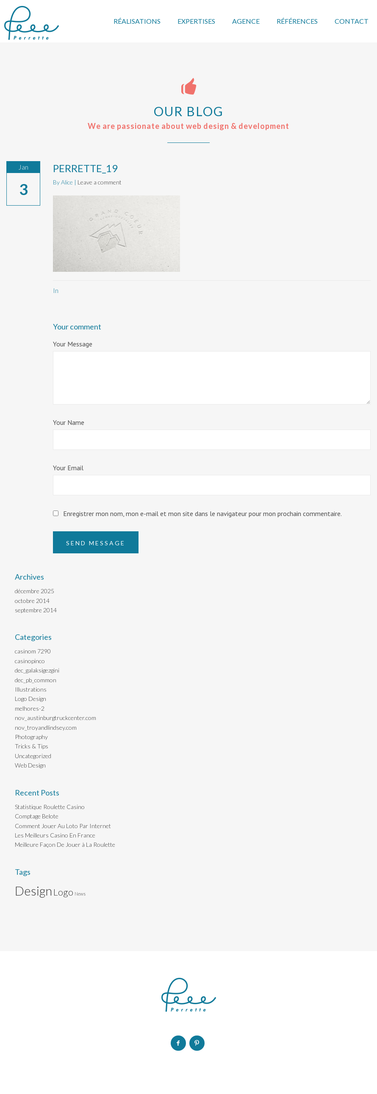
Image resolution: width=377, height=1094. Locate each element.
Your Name (68, 422)
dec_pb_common (35, 680)
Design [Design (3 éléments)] (33, 890)
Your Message (72, 344)
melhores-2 (29, 708)
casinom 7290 (33, 651)
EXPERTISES (196, 21)
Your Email (68, 467)
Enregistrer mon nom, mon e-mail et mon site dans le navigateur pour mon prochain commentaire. (202, 513)
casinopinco (30, 660)
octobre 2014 (32, 600)
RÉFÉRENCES (297, 21)
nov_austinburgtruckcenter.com (55, 717)
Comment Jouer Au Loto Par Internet (63, 825)
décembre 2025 (34, 590)
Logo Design (30, 698)
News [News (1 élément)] (80, 893)
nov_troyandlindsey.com (46, 727)
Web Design (30, 765)
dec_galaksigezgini (37, 670)
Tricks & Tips (31, 746)
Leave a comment (100, 182)
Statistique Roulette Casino (50, 806)
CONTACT (352, 21)
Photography (31, 736)
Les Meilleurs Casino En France (55, 835)
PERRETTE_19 (85, 168)
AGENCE (246, 21)
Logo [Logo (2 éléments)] (63, 892)
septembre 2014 (36, 610)
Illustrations (31, 689)
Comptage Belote (36, 816)
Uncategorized (33, 755)
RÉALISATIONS (137, 21)
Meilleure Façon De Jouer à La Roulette (65, 844)
